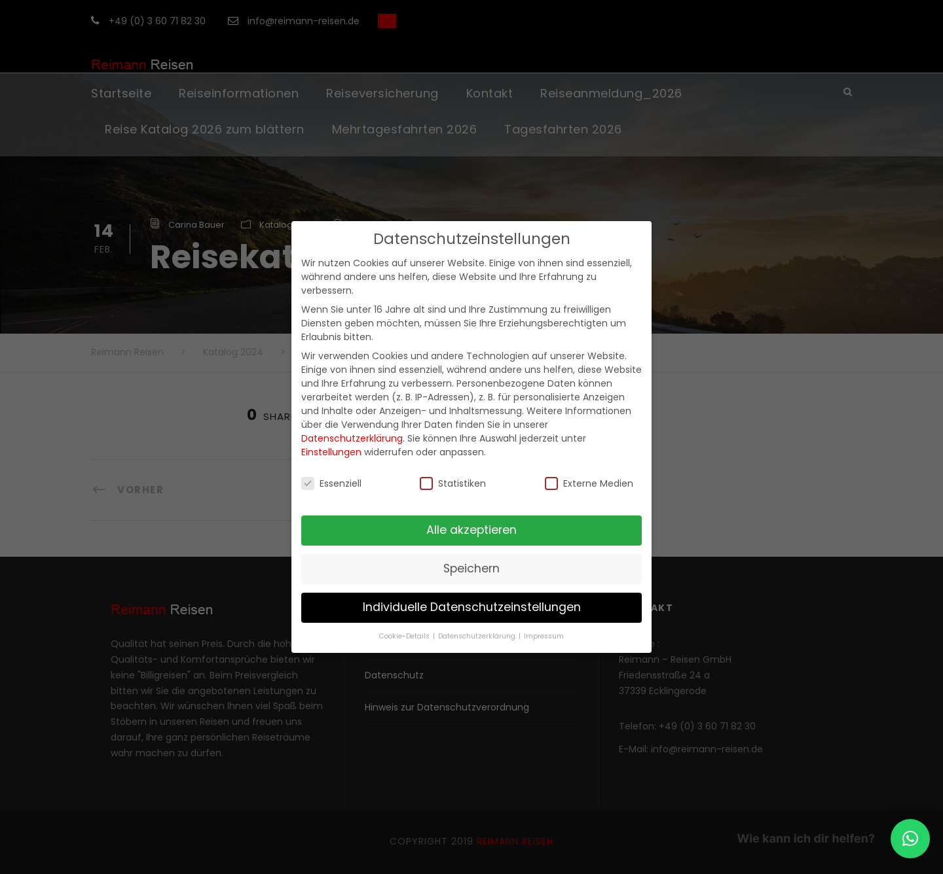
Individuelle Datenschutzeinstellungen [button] (472, 607)
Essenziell (331, 483)
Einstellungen (331, 452)
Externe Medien (589, 483)
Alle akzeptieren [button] (471, 530)
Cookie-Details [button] (405, 636)
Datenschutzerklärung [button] (477, 636)
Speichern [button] (471, 568)
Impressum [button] (544, 636)
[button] (910, 838)
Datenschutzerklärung (352, 438)
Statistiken (453, 483)
